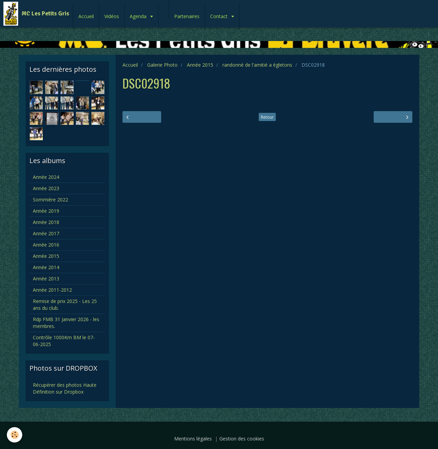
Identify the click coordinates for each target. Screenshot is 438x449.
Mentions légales (193, 438)
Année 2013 (46, 278)
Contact (219, 16)
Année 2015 (200, 65)
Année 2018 (46, 222)
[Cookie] (14, 435)
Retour (267, 117)
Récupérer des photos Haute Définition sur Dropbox (64, 388)
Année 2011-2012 (52, 290)
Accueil (86, 16)
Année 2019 (46, 211)
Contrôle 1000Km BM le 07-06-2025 (64, 340)
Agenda (139, 16)
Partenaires (186, 16)
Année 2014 (46, 267)
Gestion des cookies (241, 438)
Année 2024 (46, 177)
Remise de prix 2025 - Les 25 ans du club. (65, 304)
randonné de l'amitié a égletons (257, 65)
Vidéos (111, 16)
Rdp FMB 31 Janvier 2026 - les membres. (66, 322)
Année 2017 (46, 233)
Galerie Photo (162, 65)
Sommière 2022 (50, 199)
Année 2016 (46, 244)
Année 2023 (46, 188)
